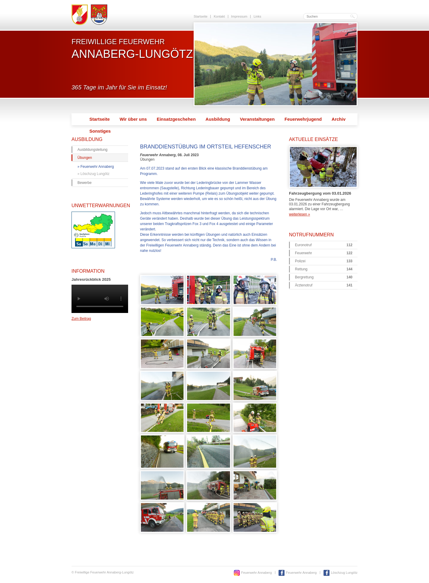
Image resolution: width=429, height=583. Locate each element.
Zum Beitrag (81, 319)
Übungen (84, 158)
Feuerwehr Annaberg (97, 167)
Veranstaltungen (257, 119)
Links (257, 16)
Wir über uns (133, 119)
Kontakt (219, 16)
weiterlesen (299, 214)
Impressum (239, 16)
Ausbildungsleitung (92, 150)
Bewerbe (84, 183)
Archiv (339, 119)
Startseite (200, 16)
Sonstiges (100, 131)
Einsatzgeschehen (176, 119)
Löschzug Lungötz (94, 174)
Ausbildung (218, 119)
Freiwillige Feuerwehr (132, 49)
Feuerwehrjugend (303, 119)
